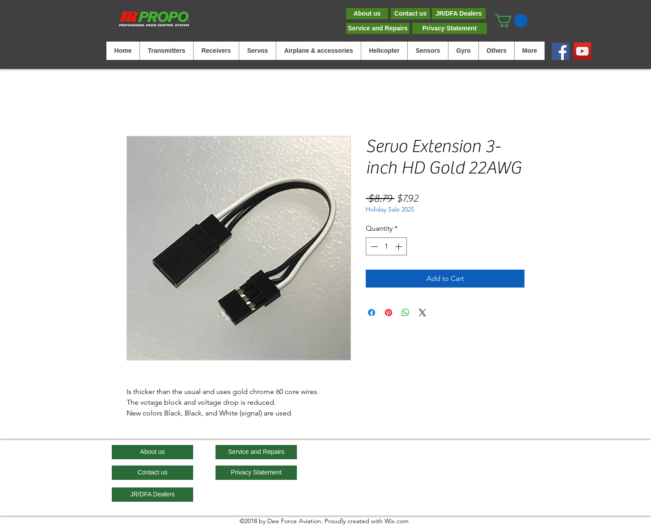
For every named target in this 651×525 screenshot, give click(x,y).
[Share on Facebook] (371, 312)
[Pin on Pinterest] (388, 312)
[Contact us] (410, 13)
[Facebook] (560, 51)
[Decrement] (373, 246)
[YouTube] (582, 51)
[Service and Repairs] (378, 28)
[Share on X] (422, 312)
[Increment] (399, 246)
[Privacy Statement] (449, 28)
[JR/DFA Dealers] (459, 13)
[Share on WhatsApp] (405, 312)
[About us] (367, 13)
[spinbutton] (386, 246)
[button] (511, 20)
